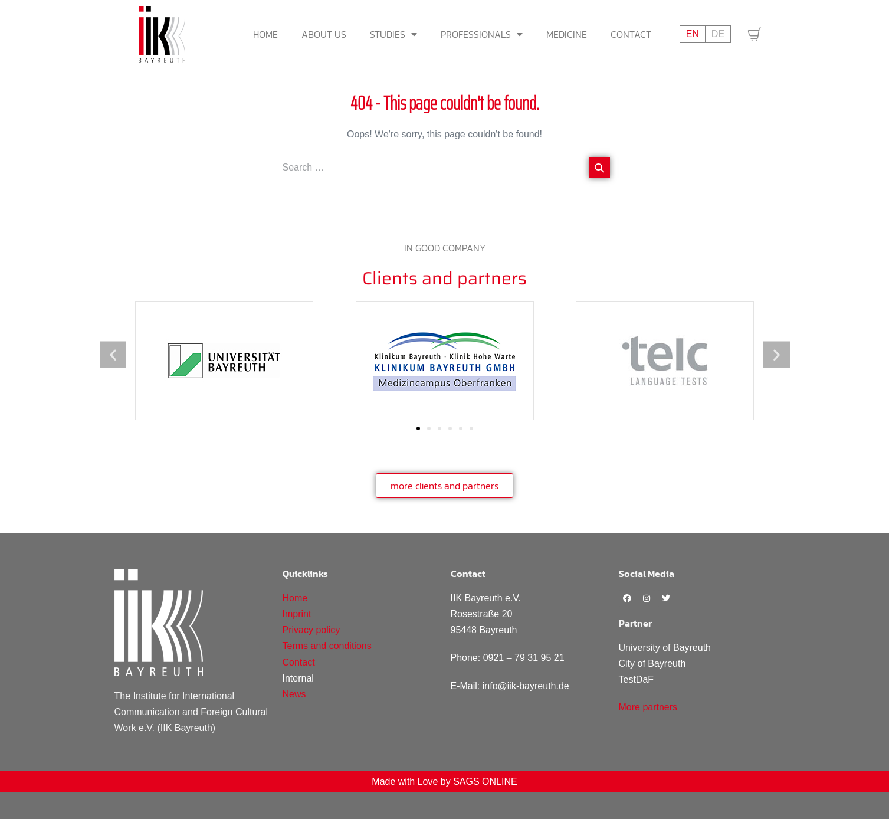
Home (265, 34)
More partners (648, 707)
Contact (631, 34)
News (294, 694)
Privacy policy (311, 630)
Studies (393, 34)
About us (323, 34)
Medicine (566, 34)
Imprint (297, 614)
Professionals (482, 34)
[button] (113, 354)
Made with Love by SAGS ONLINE (444, 782)
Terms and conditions (327, 646)
